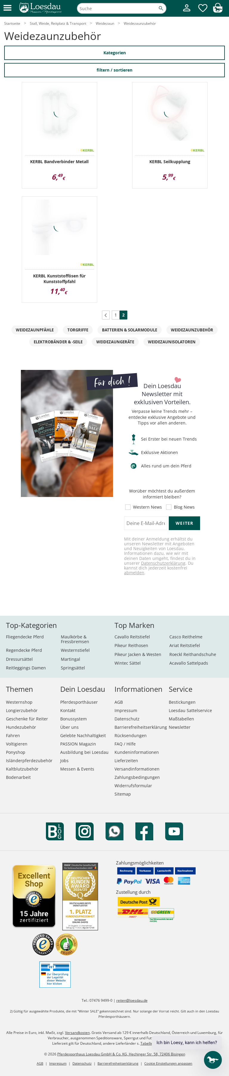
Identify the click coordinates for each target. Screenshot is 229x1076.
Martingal (70, 659)
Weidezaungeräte (115, 342)
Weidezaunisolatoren (172, 342)
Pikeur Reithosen (131, 645)
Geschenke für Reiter (27, 719)
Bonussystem (73, 719)
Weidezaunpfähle (35, 330)
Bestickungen (182, 702)
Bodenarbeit (18, 777)
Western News (147, 507)
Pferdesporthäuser (79, 702)
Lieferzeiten (126, 760)
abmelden (134, 572)
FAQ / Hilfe (125, 744)
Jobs (64, 760)
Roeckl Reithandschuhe (192, 654)
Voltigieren (16, 744)
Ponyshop (15, 752)
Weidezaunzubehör (192, 330)
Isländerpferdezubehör (29, 760)
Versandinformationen (137, 769)
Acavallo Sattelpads (188, 663)
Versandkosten (77, 1032)
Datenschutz (127, 719)
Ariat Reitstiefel (184, 645)
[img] (217, 11)
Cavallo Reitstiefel (132, 637)
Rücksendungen (130, 735)
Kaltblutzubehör (22, 769)
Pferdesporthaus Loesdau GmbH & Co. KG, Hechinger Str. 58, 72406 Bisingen (121, 1054)
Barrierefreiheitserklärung (140, 727)
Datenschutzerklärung (163, 563)
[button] (7, 8)
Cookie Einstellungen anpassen (168, 1063)
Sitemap (122, 794)
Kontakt (67, 710)
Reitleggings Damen (26, 668)
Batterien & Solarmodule (129, 330)
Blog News (184, 507)
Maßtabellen (181, 719)
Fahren (13, 735)
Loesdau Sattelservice (190, 710)
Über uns (69, 727)
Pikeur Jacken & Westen (137, 654)
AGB (118, 702)
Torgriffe (77, 330)
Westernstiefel (75, 650)
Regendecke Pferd (24, 650)
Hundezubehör (21, 727)
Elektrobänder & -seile (58, 342)
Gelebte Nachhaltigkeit (83, 735)
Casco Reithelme (185, 637)
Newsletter (180, 727)
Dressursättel (19, 659)
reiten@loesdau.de (132, 1000)
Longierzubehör (22, 710)
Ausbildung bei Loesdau (84, 752)
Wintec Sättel (127, 663)
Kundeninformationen (136, 752)
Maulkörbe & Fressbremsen (75, 639)
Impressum (125, 710)
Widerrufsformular (133, 785)
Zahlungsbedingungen (137, 777)
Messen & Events (77, 769)
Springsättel (73, 668)
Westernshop (19, 702)
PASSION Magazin (78, 744)
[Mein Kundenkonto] (186, 12)
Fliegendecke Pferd (25, 637)
